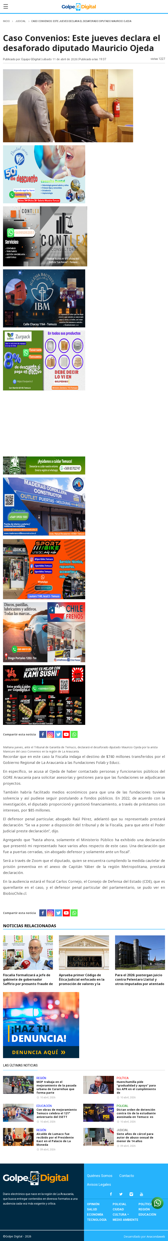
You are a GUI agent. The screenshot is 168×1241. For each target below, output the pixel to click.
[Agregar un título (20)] (44, 360)
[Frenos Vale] (44, 632)
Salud (92, 1209)
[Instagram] (50, 734)
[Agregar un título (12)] (45, 236)
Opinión (93, 1204)
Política (146, 1204)
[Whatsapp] (74, 734)
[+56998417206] (44, 695)
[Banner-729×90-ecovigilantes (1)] (44, 465)
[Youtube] (66, 734)
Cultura (120, 1214)
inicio (6, 21)
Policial (120, 1204)
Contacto (126, 1176)
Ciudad (118, 1209)
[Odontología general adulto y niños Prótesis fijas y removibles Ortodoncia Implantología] (44, 174)
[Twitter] (58, 734)
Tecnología (97, 1220)
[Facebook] (42, 734)
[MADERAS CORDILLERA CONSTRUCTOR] (44, 506)
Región (144, 1209)
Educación (147, 1214)
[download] (44, 569)
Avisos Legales (99, 1184)
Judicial (20, 21)
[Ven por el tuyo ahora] (44, 423)
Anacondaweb (156, 1236)
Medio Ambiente (125, 1220)
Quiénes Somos (99, 1176)
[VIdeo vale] (44, 298)
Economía (95, 1214)
